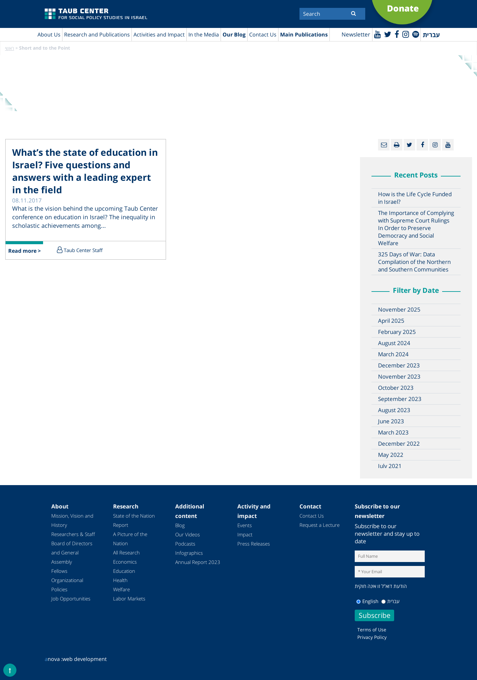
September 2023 (399, 399)
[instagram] (405, 34)
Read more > (24, 251)
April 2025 (391, 321)
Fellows (59, 571)
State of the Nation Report (134, 520)
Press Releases (253, 544)
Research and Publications (97, 34)
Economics (125, 562)
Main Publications (304, 34)
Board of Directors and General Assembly (71, 552)
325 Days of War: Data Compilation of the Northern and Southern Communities (414, 262)
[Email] (384, 145)
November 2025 (399, 310)
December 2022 (399, 444)
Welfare (121, 589)
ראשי (9, 48)
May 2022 (390, 455)
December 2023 (399, 365)
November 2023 (399, 377)
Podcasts (185, 544)
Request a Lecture (319, 525)
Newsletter (355, 34)
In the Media (203, 34)
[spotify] (415, 34)
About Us (48, 34)
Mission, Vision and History (72, 520)
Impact (244, 534)
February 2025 (397, 332)
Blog (180, 525)
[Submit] (353, 13)
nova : (53, 659)
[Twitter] (387, 34)
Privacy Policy (372, 637)
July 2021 (390, 466)
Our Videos (187, 534)
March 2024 (393, 354)
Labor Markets (129, 599)
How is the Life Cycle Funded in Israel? (415, 198)
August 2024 (394, 343)
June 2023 (391, 421)
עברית (390, 601)
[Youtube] (376, 34)
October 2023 (396, 388)
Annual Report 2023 (197, 562)
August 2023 (394, 410)
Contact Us (262, 34)
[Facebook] (396, 34)
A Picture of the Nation (130, 539)
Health (120, 580)
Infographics (189, 553)
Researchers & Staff (73, 534)
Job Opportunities (70, 599)
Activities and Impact (159, 34)
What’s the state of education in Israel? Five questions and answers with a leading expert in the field (85, 171)
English (367, 601)
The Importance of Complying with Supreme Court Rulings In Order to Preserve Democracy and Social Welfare (416, 228)
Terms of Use (371, 629)
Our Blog (234, 34)
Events (244, 525)
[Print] (396, 145)
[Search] (332, 14)
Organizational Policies (67, 585)
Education (124, 571)
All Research (126, 553)
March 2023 (393, 432)
